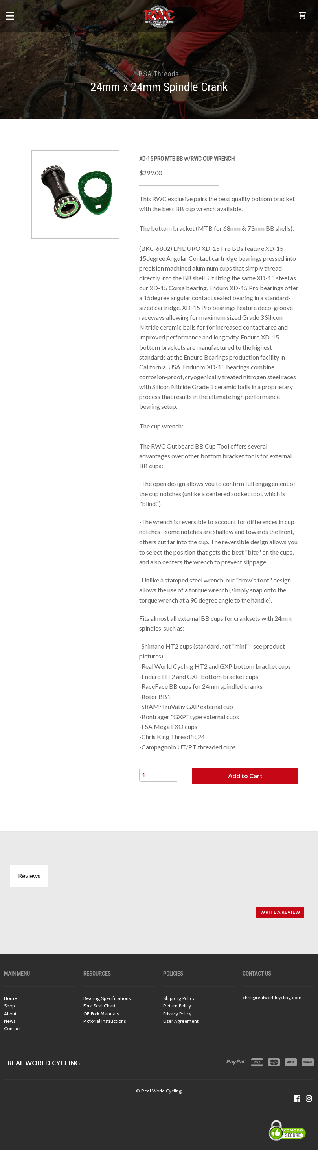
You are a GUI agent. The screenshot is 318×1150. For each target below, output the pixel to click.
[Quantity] (158, 775)
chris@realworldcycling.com (272, 997)
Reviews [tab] (29, 875)
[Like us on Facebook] (297, 1098)
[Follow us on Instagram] (309, 1098)
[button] (302, 16)
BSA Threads (159, 74)
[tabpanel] (159, 908)
